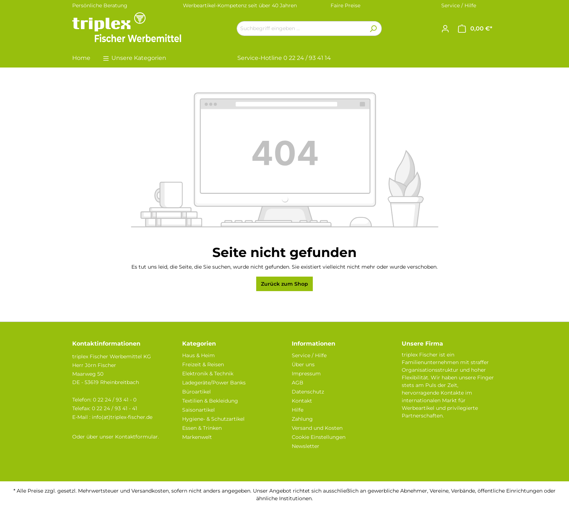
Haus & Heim (198, 355)
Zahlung (302, 419)
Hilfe (297, 410)
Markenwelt (197, 437)
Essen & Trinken (202, 428)
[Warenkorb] (475, 29)
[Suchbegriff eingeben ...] (301, 28)
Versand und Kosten (317, 428)
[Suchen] (373, 28)
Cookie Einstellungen (318, 437)
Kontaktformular (136, 436)
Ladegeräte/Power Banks (214, 382)
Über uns (303, 364)
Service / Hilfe (458, 5)
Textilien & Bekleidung (210, 400)
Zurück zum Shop (284, 284)
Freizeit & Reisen (203, 364)
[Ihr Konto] (445, 29)
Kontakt (302, 400)
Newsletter (305, 446)
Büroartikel (196, 391)
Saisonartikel (198, 410)
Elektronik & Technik (207, 373)
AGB (297, 382)
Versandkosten (150, 491)
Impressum (306, 373)
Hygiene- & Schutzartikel (213, 419)
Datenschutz (308, 391)
